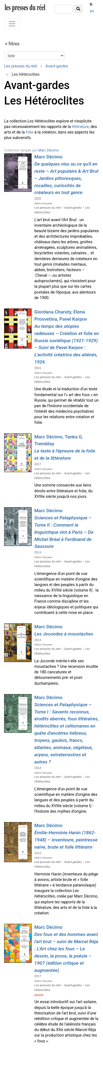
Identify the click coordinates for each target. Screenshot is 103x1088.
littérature (80, 126)
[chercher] (64, 9)
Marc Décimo (48, 150)
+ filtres (12, 43)
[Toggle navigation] (12, 23)
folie (30, 132)
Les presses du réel (20, 66)
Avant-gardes (57, 66)
